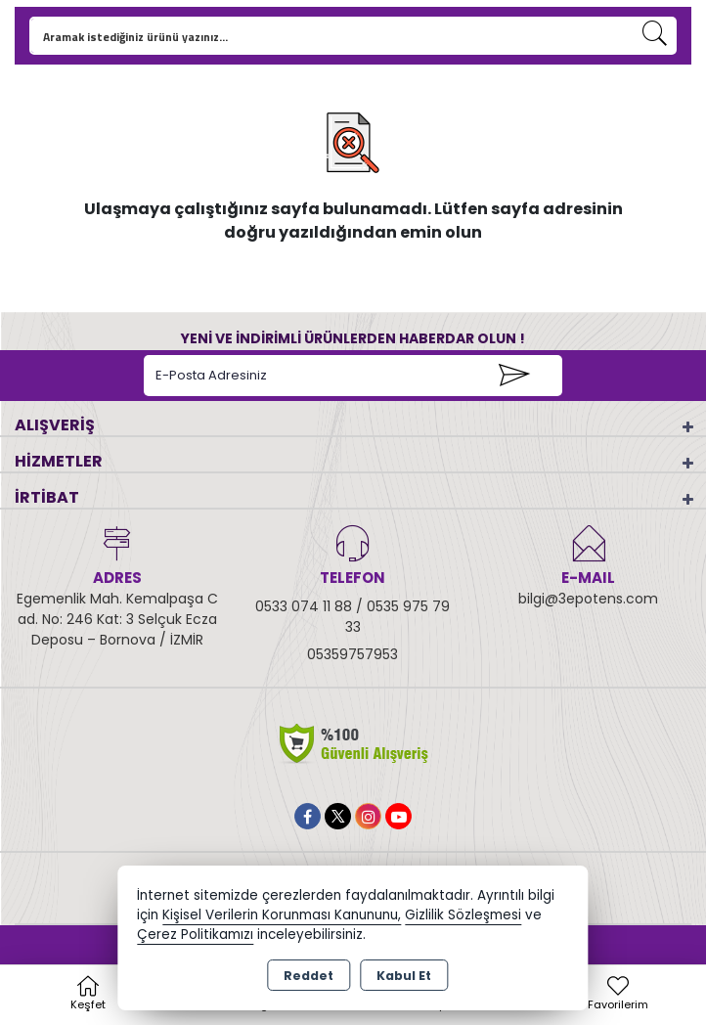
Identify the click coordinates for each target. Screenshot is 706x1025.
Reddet (308, 975)
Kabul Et (403, 975)
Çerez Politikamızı (195, 934)
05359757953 (352, 654)
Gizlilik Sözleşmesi (463, 915)
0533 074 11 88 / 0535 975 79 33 (352, 617)
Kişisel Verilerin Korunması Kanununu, (281, 915)
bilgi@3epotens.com (588, 598)
